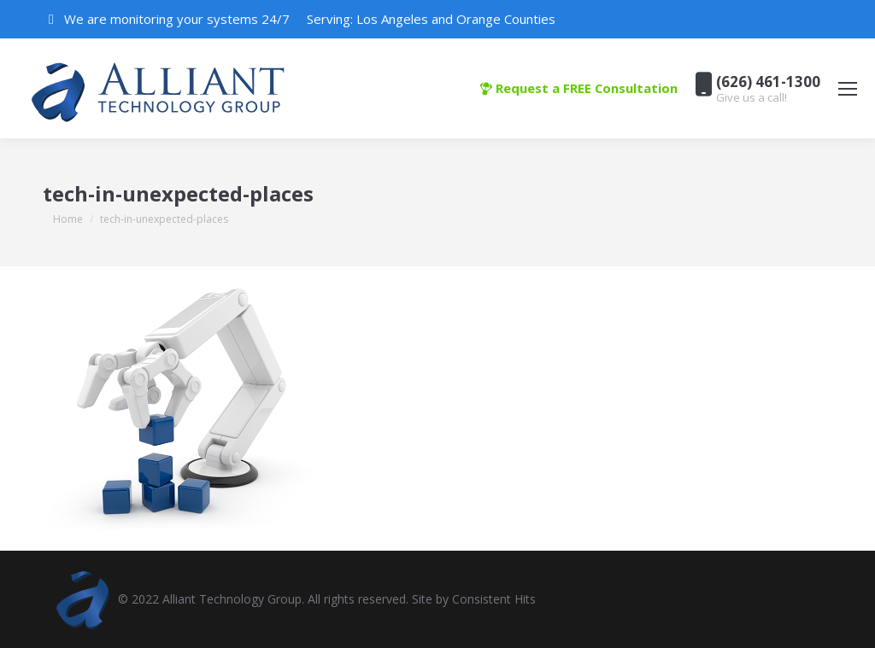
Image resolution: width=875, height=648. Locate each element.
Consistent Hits (494, 599)
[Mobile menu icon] (847, 89)
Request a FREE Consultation (578, 87)
